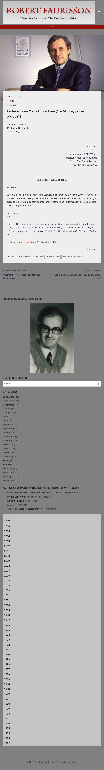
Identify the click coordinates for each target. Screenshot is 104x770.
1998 (7, 615)
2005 (7, 580)
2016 (7, 526)
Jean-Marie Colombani (72, 257)
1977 (7, 718)
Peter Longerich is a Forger (23, 242)
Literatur (7, 432)
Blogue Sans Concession (19, 496)
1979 (7, 708)
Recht (6, 460)
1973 (7, 738)
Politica (6, 444)
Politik (6, 452)
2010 (7, 555)
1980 (7, 703)
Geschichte (8, 404)
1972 (7, 743)
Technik (7, 472)
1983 (7, 689)
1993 (7, 639)
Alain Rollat (38, 257)
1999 (7, 610)
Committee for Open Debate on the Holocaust (29, 492)
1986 (7, 674)
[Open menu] (99, 12)
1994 (7, 634)
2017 (7, 521)
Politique (7, 456)
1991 (7, 649)
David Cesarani (53, 257)
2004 (7, 585)
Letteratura (8, 428)
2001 (7, 600)
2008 (7, 565)
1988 (7, 664)
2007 (7, 570)
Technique (8, 476)
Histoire (10, 101)
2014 (7, 536)
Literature (7, 436)
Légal (5, 420)
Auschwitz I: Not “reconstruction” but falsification (26, 274)
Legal (5, 416)
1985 (7, 679)
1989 (7, 659)
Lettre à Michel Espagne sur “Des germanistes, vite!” (77, 274)
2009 (7, 560)
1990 (7, 654)
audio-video (8, 400)
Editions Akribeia (15, 500)
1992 (7, 644)
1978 (7, 713)
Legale (6, 424)
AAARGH (11, 504)
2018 (7, 516)
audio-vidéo (8, 396)
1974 (7, 733)
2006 (7, 575)
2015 (7, 531)
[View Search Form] (52, 27)
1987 (7, 669)
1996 (7, 624)
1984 (7, 684)
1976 (7, 723)
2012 (7, 546)
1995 (7, 629)
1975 (7, 728)
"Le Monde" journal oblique (19, 257)
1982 (7, 693)
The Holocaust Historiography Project (26, 508)
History (6, 412)
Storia (6, 464)
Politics (6, 448)
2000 (7, 605)
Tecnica (7, 480)
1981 (7, 698)
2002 (7, 595)
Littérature (8, 440)
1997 (7, 620)
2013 (7, 541)
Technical (7, 468)
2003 (7, 590)
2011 (7, 551)
